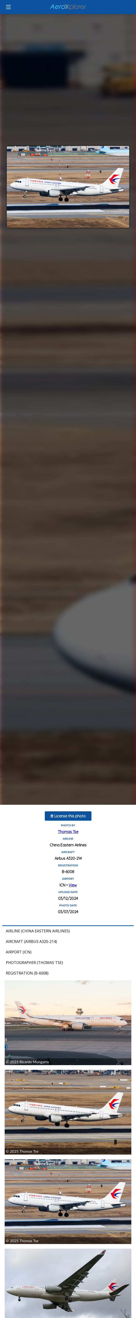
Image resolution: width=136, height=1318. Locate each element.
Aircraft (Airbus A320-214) (31, 941)
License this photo (68, 816)
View (73, 885)
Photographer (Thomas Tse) (34, 962)
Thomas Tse (68, 831)
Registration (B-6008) (27, 973)
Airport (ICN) (18, 952)
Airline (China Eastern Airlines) (38, 931)
